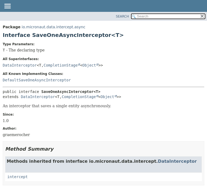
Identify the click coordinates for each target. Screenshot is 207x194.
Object (89, 65)
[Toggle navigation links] (7, 6)
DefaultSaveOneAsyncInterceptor (37, 80)
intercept (17, 177)
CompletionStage (61, 65)
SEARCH (122, 16)
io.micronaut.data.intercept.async (53, 27)
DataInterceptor (20, 65)
